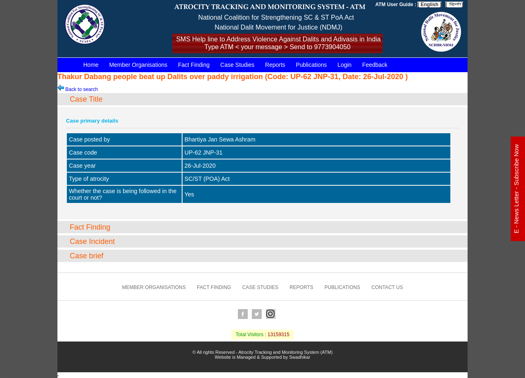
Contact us (387, 287)
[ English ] (429, 4)
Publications (311, 64)
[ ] (454, 4)
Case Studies (237, 64)
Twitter (257, 314)
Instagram (271, 314)
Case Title (86, 99)
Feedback (374, 64)
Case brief (86, 256)
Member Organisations (138, 64)
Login (345, 64)
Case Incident (92, 241)
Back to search (77, 89)
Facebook (243, 314)
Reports (275, 64)
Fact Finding (194, 64)
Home (90, 64)
